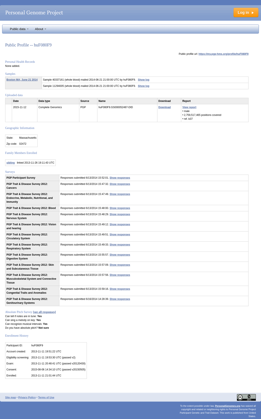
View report (189, 107)
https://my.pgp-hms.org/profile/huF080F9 (224, 53)
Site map (10, 397)
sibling (10, 162)
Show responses (120, 177)
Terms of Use (46, 397)
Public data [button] (19, 29)
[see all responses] (44, 312)
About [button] (40, 29)
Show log (143, 79)
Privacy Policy (27, 397)
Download (164, 107)
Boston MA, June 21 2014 (22, 79)
